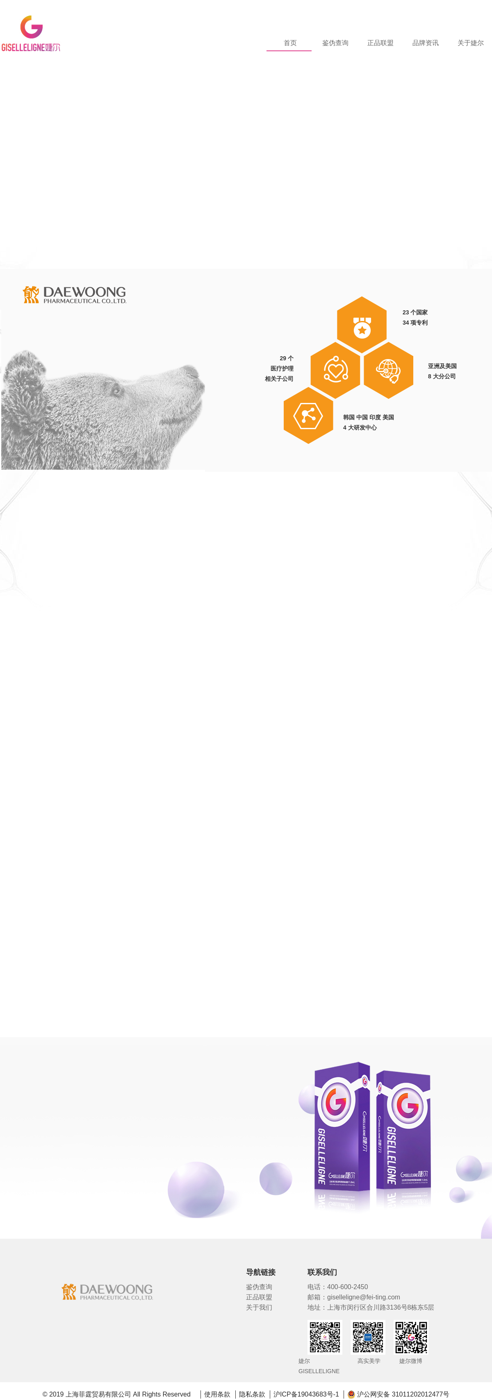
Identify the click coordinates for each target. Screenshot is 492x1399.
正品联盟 (380, 42)
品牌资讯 (425, 42)
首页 (290, 42)
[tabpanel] (246, 146)
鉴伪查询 (335, 42)
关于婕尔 (471, 42)
